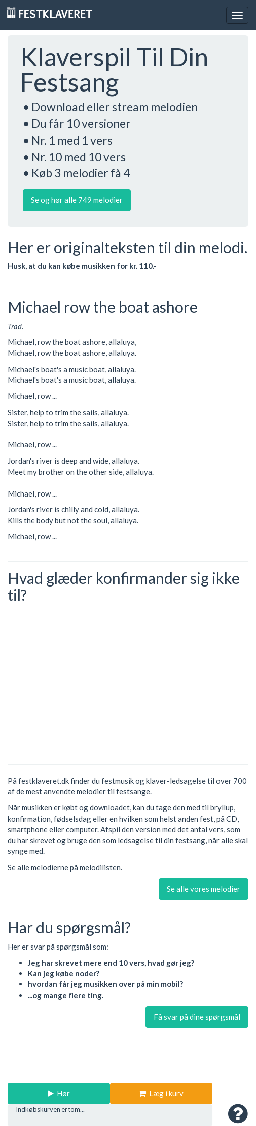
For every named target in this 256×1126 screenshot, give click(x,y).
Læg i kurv (161, 1093)
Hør (59, 1093)
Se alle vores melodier (203, 888)
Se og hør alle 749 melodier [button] (77, 199)
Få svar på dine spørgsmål (197, 1016)
